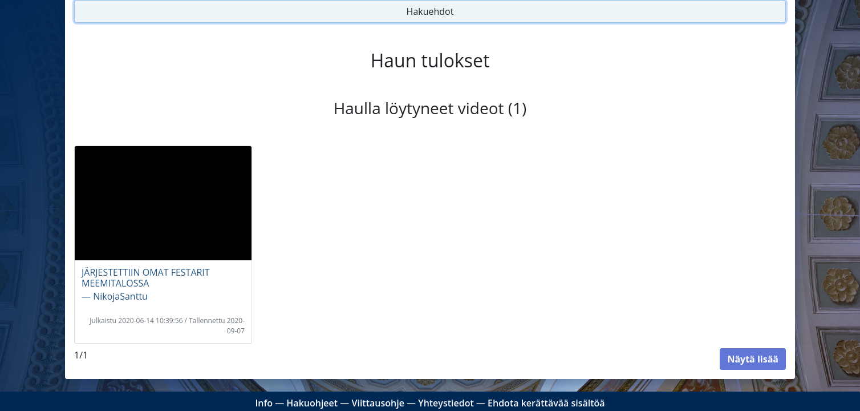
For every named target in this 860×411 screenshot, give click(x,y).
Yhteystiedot (446, 403)
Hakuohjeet (312, 403)
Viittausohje (377, 403)
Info (264, 403)
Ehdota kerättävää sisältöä (546, 403)
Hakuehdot (430, 11)
